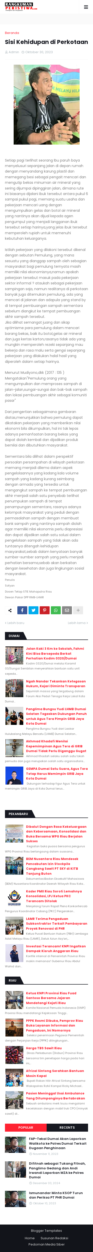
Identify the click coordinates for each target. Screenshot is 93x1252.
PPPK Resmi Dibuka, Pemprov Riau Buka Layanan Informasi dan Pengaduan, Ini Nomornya (54, 1026)
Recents (67, 1127)
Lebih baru (15, 623)
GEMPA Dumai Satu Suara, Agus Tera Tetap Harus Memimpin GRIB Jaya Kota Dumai (57, 774)
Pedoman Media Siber (47, 1244)
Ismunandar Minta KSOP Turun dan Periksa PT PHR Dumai (56, 1195)
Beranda (12, 32)
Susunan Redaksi (54, 1238)
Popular (25, 1127)
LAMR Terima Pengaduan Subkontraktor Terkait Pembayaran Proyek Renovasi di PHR (56, 924)
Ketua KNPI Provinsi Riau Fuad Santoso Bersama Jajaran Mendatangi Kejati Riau (51, 998)
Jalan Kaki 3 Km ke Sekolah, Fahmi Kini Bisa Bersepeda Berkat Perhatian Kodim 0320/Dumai (55, 653)
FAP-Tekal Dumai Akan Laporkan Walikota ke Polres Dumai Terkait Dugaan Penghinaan (58, 1143)
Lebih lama (77, 623)
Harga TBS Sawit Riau (44, 1048)
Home (30, 1238)
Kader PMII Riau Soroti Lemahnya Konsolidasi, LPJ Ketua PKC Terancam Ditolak (54, 896)
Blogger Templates (46, 1230)
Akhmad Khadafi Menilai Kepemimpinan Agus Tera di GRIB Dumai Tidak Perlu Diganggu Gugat (56, 746)
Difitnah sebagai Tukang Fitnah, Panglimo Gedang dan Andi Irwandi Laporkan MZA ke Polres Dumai (57, 1170)
